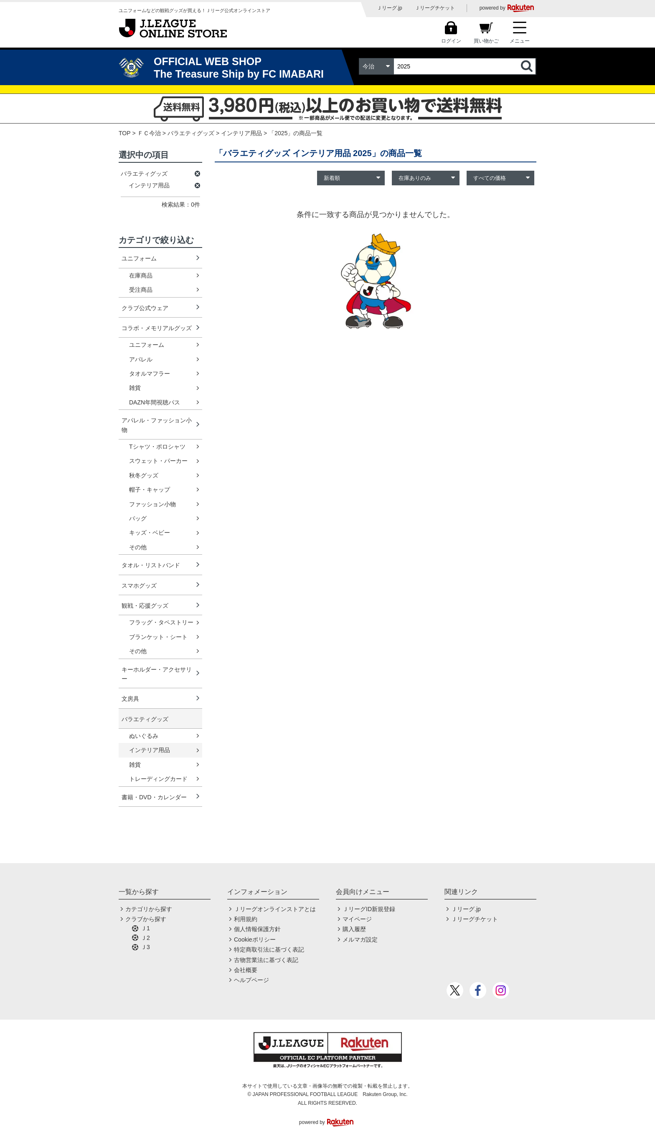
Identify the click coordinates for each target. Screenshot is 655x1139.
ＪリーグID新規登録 (369, 909)
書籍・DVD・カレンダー (154, 797)
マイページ (357, 919)
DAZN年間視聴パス (154, 402)
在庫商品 (140, 275)
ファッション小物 (152, 504)
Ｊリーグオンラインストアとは (275, 909)
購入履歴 (354, 929)
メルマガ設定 (360, 939)
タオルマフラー (149, 373)
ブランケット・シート (158, 637)
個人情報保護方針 (257, 929)
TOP (125, 133)
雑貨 (135, 387)
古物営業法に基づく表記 (266, 960)
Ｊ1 (145, 928)
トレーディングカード (158, 778)
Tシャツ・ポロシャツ (157, 446)
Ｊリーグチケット (435, 8)
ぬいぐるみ (143, 735)
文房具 (130, 698)
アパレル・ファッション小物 (157, 425)
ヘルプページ (251, 980)
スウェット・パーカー (158, 460)
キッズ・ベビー (149, 532)
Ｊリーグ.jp (389, 8)
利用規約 (245, 919)
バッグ (138, 518)
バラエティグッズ (191, 133)
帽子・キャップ (149, 489)
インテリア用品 (149, 750)
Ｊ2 (145, 937)
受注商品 (140, 289)
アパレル (140, 359)
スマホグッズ (139, 585)
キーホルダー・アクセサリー (157, 674)
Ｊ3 (145, 947)
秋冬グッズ (143, 475)
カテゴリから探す (148, 909)
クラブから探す (145, 919)
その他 (138, 547)
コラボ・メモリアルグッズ (157, 328)
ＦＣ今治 (149, 133)
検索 (528, 66)
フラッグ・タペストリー (161, 622)
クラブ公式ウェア (145, 308)
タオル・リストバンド (151, 565)
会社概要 (245, 970)
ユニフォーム (139, 258)
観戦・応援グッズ (145, 605)
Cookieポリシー (255, 939)
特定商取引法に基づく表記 (269, 949)
